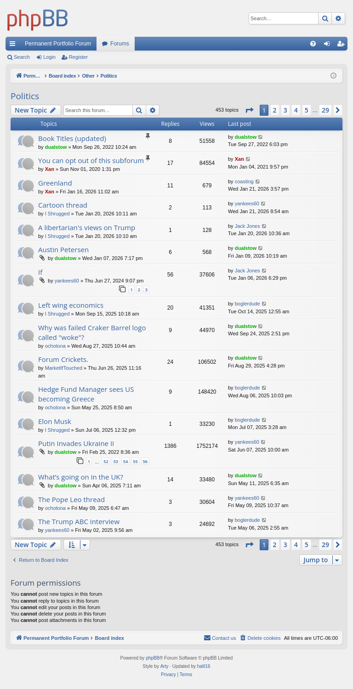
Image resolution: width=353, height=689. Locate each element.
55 (135, 461)
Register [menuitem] (342, 45)
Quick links (14, 45)
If (40, 272)
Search (22, 57)
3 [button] (285, 110)
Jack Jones (247, 226)
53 (116, 461)
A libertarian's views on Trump (86, 227)
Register (78, 57)
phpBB (152, 658)
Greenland (55, 182)
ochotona (55, 346)
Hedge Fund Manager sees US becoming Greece (86, 393)
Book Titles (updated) (72, 138)
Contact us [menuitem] (220, 637)
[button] (249, 110)
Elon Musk (54, 421)
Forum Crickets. (63, 359)
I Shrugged (57, 213)
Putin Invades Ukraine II (76, 443)
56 (145, 461)
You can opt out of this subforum (91, 160)
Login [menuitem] (329, 45)
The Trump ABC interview (79, 521)
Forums (119, 43)
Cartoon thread (62, 204)
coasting (244, 181)
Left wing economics (70, 305)
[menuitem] (313, 44)
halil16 (204, 666)
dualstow (56, 147)
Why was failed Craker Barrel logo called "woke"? (92, 332)
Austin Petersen (63, 249)
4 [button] (296, 110)
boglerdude (247, 303)
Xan (49, 169)
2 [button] (275, 110)
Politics (25, 96)
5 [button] (306, 110)
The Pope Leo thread (71, 499)
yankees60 (247, 203)
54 (125, 461)
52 (105, 461)
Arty (164, 666)
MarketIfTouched (63, 368)
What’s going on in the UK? (80, 476)
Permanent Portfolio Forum (58, 43)
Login (49, 57)
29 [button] (325, 110)
